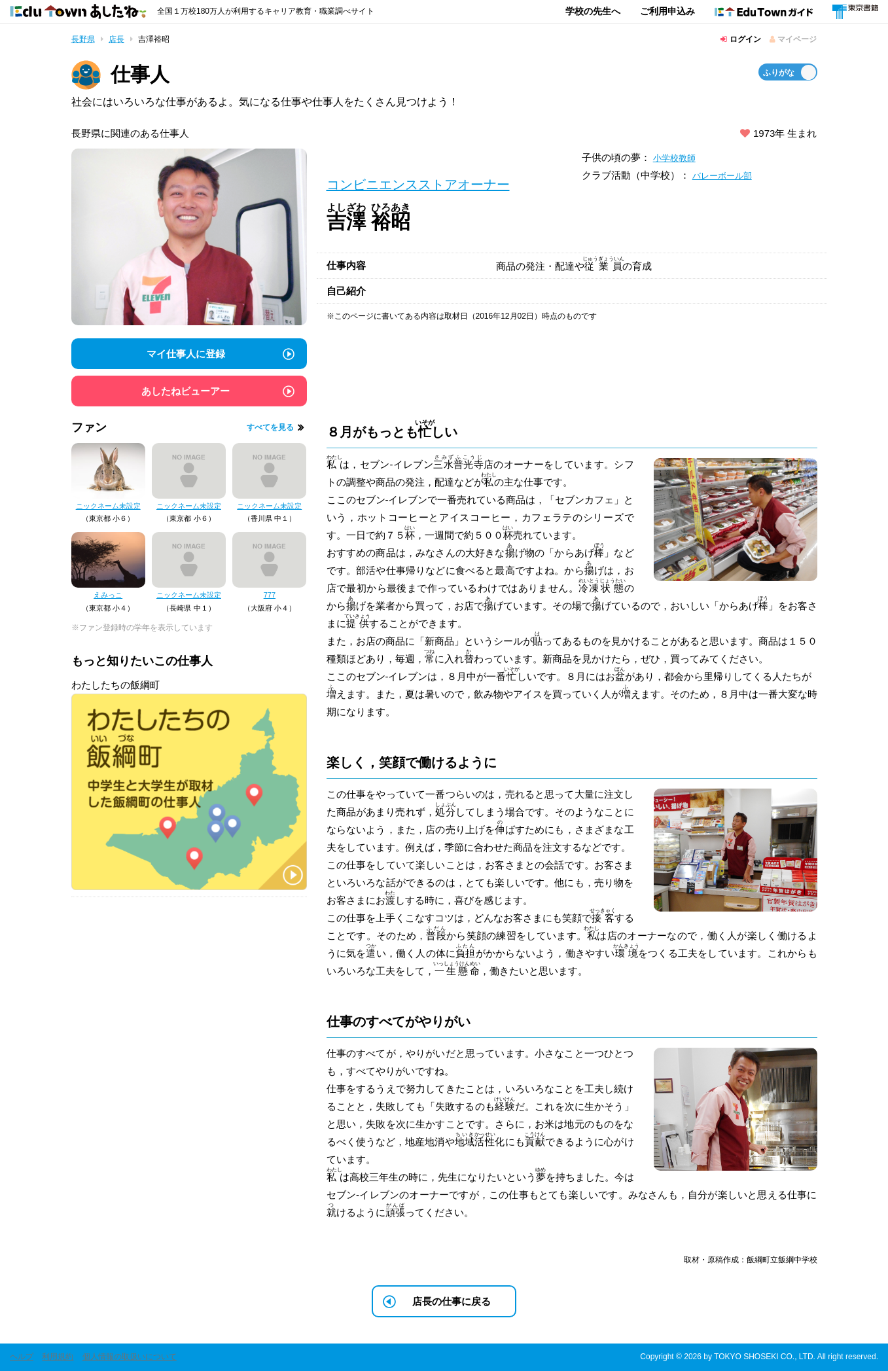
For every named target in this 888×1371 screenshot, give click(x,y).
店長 (116, 39)
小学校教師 (677, 157)
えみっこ (108, 595)
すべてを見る (270, 427)
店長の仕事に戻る (451, 1301)
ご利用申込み (667, 11)
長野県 (83, 39)
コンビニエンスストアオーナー (418, 184)
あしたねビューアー (185, 391)
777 (269, 595)
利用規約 (57, 1356)
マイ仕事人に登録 (186, 353)
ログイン (740, 39)
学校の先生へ (592, 11)
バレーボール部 (726, 175)
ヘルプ (21, 1356)
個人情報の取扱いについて (129, 1356)
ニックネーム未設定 (108, 506)
